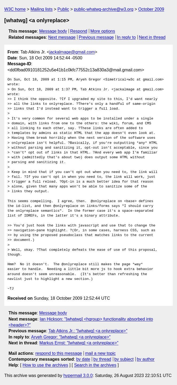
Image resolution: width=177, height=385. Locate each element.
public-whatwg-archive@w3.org (103, 9)
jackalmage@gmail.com (72, 52)
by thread (102, 359)
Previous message (96, 37)
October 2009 (151, 9)
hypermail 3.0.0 (77, 375)
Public (63, 9)
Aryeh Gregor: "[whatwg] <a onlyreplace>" (71, 337)
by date (83, 359)
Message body (53, 31)
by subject (123, 359)
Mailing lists (41, 9)
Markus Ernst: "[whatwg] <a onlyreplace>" (79, 343)
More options (103, 31)
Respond (78, 31)
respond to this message (58, 353)
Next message (62, 37)
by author (146, 359)
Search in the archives (95, 365)
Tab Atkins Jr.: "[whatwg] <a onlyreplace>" (87, 331)
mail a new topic (100, 353)
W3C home (15, 9)
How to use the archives (45, 365)
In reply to (126, 37)
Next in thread (152, 37)
